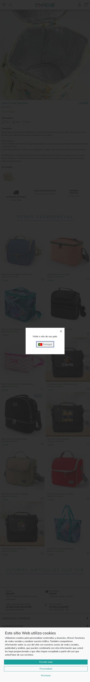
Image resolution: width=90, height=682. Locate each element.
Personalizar (46, 668)
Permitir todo (46, 662)
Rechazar (46, 675)
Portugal (45, 344)
